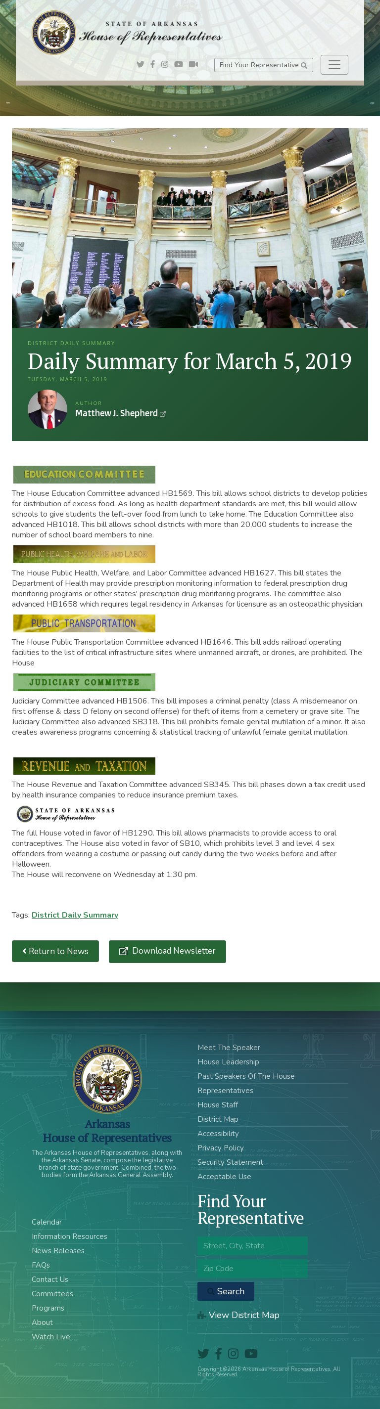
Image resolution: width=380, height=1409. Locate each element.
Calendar (47, 1222)
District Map (217, 1119)
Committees (52, 1294)
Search (225, 1291)
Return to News (55, 951)
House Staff (217, 1105)
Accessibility (218, 1134)
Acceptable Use (224, 1177)
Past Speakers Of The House (246, 1076)
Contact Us (50, 1279)
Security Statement (230, 1162)
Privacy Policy (220, 1148)
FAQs (41, 1265)
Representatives (225, 1091)
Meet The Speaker (228, 1048)
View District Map (238, 1315)
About (42, 1322)
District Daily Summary (75, 915)
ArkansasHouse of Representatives (107, 1130)
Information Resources (69, 1236)
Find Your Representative (263, 65)
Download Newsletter (173, 951)
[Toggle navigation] (334, 65)
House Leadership (228, 1062)
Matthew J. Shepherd (47, 409)
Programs (48, 1308)
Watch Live (51, 1337)
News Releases (58, 1251)
